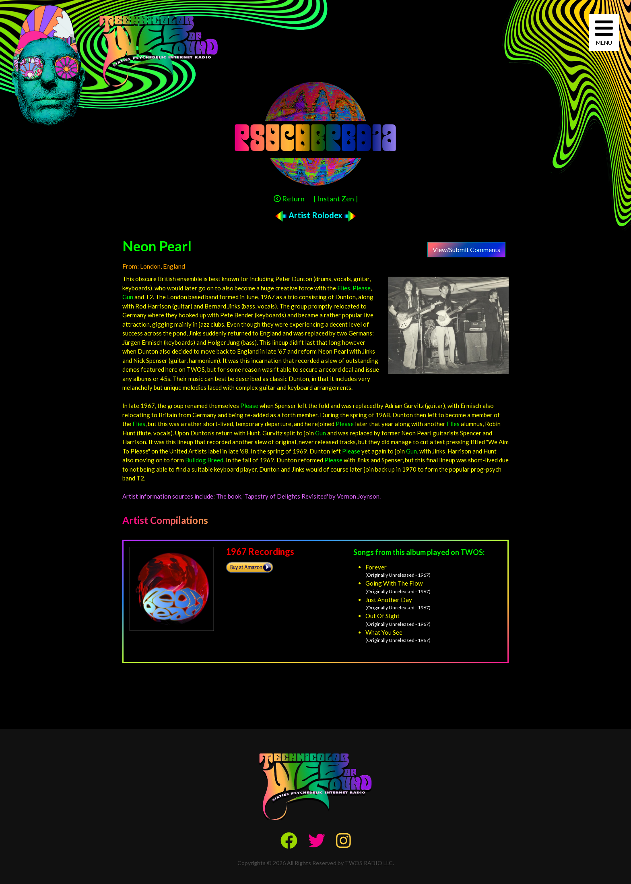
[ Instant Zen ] (336, 198)
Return (289, 198)
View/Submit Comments (466, 249)
